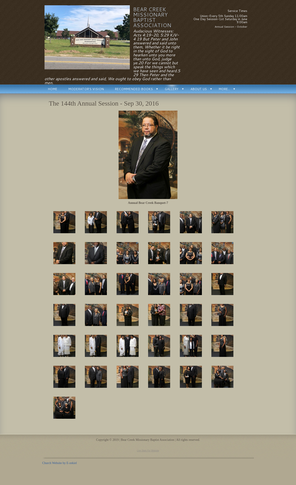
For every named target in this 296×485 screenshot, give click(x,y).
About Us (198, 89)
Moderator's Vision (86, 89)
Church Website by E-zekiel (59, 463)
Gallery (172, 89)
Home (52, 89)
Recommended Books (134, 89)
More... (224, 89)
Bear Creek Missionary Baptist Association (152, 17)
